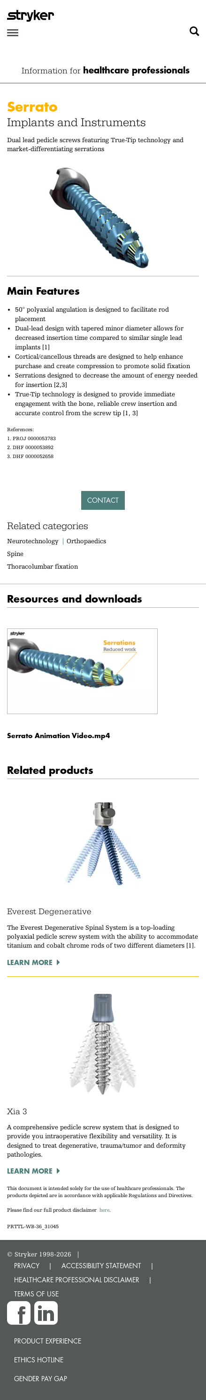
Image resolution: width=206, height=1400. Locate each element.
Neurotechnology (33, 541)
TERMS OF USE (36, 1293)
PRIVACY (26, 1265)
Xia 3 (17, 1111)
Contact (103, 500)
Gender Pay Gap (40, 1378)
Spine (15, 553)
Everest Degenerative (49, 911)
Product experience (47, 1340)
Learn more (30, 962)
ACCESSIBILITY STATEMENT (101, 1265)
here (104, 1210)
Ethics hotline (38, 1359)
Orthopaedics (86, 541)
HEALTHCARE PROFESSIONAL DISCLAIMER (76, 1279)
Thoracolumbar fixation (42, 566)
